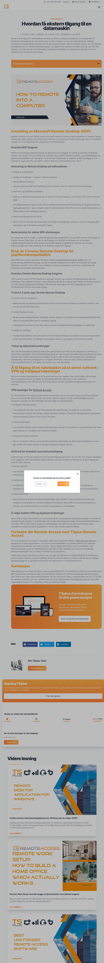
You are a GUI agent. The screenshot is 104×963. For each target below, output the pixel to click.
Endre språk (63, 484)
